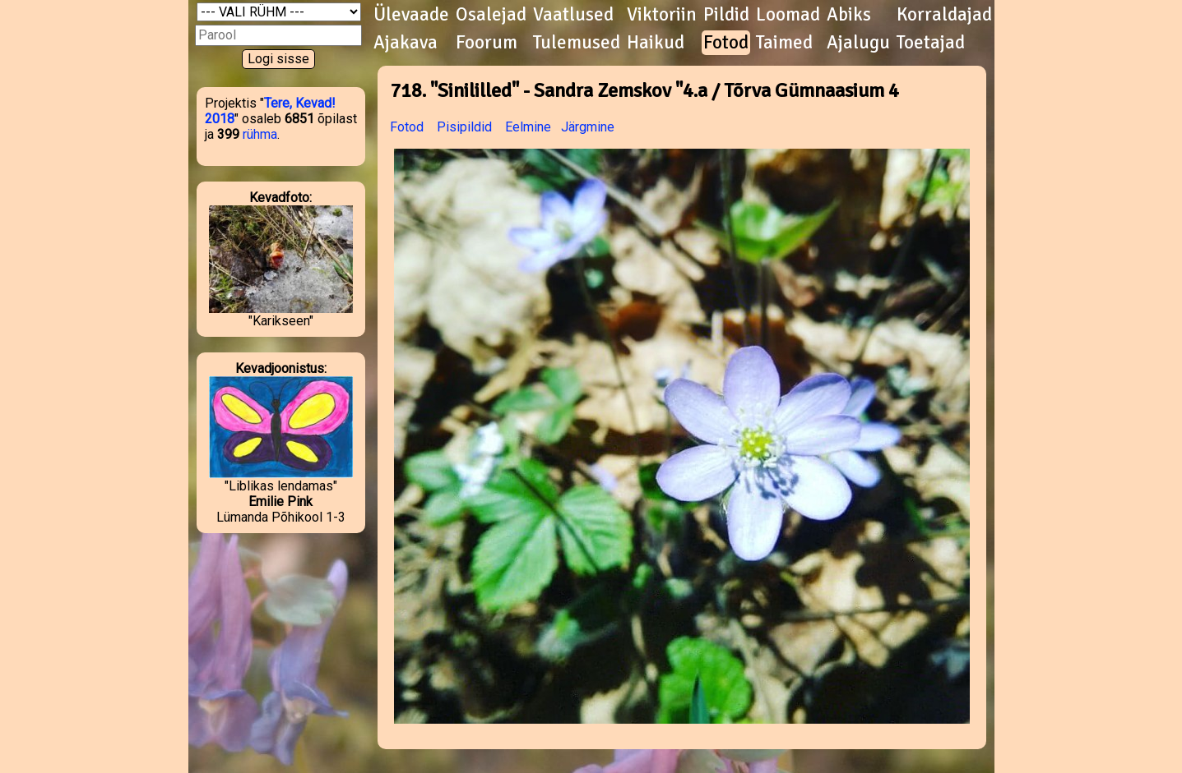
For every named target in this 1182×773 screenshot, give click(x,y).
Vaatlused (573, 14)
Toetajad (931, 42)
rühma (260, 134)
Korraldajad (944, 14)
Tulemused (576, 42)
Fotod (726, 42)
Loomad (788, 14)
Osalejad (491, 14)
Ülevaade (411, 14)
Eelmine (528, 127)
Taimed (784, 42)
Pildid (726, 14)
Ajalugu (858, 42)
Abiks (849, 14)
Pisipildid (464, 127)
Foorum (486, 42)
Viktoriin (662, 14)
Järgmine (587, 127)
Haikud (655, 42)
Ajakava (405, 42)
